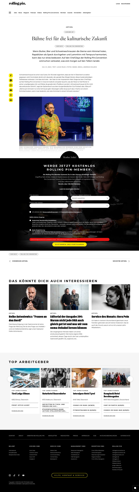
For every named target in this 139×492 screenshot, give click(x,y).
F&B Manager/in (75, 457)
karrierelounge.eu (117, 467)
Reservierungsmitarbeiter (98, 454)
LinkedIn (11, 100)
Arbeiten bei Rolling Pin (35, 435)
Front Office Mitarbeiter (98, 450)
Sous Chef (32, 457)
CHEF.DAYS (59, 46)
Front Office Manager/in (98, 459)
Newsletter (52, 435)
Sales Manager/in (75, 452)
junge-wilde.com (116, 465)
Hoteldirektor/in (75, 454)
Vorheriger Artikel (18, 261)
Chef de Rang (53, 457)
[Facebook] (19, 475)
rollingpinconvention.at (118, 450)
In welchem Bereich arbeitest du (90, 197)
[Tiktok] (14, 475)
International (12, 450)
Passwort (90, 205)
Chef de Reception (96, 452)
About (21, 435)
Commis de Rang (55, 454)
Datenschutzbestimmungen (70, 212)
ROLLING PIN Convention (74, 46)
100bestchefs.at (116, 461)
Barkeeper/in (53, 459)
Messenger (11, 80)
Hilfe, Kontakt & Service (69, 475)
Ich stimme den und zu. (56, 212)
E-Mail (11, 90)
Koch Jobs (32, 450)
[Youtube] (23, 475)
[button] (10, 379)
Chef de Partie (33, 454)
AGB (94, 435)
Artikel (69, 27)
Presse (75, 435)
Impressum (85, 435)
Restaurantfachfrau (55, 452)
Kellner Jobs (53, 450)
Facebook (11, 76)
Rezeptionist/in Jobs (14, 454)
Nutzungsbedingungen (50, 212)
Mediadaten (65, 435)
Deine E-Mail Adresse (49, 205)
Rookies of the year (117, 469)
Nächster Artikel (121, 261)
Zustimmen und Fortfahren (69, 244)
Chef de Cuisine (34, 452)
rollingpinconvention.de (118, 452)
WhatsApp (11, 85)
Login (118, 3)
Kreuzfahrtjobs (13, 452)
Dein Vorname (49, 197)
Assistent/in (74, 459)
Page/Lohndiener (96, 457)
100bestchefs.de (116, 463)
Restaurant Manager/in (77, 450)
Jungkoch (32, 459)
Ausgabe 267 (69, 32)
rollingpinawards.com (118, 454)
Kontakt (12, 435)
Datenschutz (125, 435)
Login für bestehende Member (70, 189)
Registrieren (125, 3)
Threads (11, 95)
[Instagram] (10, 475)
